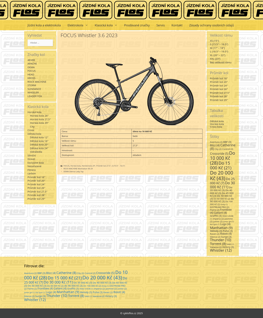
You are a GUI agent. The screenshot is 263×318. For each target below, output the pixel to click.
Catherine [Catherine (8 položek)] (222, 147)
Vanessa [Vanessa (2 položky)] (216, 247)
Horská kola (75, 165)
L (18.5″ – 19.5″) (219, 51)
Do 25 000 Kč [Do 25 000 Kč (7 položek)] (222, 181)
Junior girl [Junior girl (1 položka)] (228, 221)
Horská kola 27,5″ (40, 119)
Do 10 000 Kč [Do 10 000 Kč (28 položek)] (222, 158)
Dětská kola (34, 133)
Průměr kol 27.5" (103, 165)
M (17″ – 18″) (217, 48)
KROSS (31, 78)
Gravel (31, 159)
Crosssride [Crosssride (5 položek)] (219, 154)
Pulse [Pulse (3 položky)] (228, 230)
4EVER (31, 60)
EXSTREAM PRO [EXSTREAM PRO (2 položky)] (219, 207)
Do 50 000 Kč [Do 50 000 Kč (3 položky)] (37, 285)
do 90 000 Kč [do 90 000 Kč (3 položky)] (222, 200)
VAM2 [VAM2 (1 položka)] (230, 244)
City (32, 126)
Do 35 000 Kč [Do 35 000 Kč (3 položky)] (221, 189)
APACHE (32, 63)
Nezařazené (34, 166)
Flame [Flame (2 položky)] (214, 209)
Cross (31, 130)
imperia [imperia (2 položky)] (218, 218)
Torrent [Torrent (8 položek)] (218, 243)
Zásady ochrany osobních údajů (211, 25)
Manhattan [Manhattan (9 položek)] (221, 227)
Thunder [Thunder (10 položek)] (220, 240)
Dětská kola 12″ (39, 137)
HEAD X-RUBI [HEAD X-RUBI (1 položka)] (86, 289)
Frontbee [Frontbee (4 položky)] (45, 288)
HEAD (31, 74)
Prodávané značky (137, 25)
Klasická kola (108, 25)
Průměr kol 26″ (36, 187)
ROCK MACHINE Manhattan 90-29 (78, 168)
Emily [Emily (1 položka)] (224, 204)
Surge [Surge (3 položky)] (226, 236)
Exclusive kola (36, 162)
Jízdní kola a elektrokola (44, 25)
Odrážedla (36, 151)
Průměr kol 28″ (36, 195)
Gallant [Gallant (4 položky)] (220, 213)
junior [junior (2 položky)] (217, 221)
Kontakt (176, 25)
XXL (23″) (215, 58)
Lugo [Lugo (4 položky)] (225, 224)
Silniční (32, 155)
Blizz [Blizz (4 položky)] (215, 145)
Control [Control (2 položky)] (227, 149)
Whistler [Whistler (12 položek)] (221, 250)
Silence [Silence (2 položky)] (215, 236)
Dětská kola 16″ (39, 141)
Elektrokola (79, 25)
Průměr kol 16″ (36, 177)
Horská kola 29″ (39, 122)
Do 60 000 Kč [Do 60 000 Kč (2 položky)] (222, 198)
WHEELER (33, 92)
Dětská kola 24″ (39, 148)
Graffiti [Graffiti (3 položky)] (216, 215)
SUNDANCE (34, 89)
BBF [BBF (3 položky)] (227, 141)
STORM (32, 85)
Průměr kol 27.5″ (37, 191)
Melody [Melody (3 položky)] (216, 230)
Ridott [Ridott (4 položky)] (226, 234)
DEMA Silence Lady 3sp (74, 171)
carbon (32, 173)
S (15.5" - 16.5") (118, 165)
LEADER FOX (35, 96)
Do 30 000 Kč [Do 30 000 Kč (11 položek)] (222, 184)
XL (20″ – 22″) (217, 55)
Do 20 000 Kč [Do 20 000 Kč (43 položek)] (221, 175)
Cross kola (216, 126)
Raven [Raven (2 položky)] (215, 233)
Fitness (32, 170)
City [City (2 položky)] (218, 149)
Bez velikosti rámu (220, 62)
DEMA (31, 67)
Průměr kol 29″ (36, 198)
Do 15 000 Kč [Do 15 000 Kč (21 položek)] (220, 165)
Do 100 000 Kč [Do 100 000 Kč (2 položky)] (92, 285)
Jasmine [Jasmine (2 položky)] (111, 288)
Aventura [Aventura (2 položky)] (216, 141)
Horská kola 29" (88, 165)
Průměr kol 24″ (36, 184)
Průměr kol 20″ (36, 180)
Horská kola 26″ (39, 115)
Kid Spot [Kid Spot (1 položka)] (215, 224)
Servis (160, 25)
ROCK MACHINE (37, 81)
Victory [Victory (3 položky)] (228, 247)
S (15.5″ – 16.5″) (219, 44)
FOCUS (66, 165)
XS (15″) (214, 40)
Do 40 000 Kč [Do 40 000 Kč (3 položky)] (221, 191)
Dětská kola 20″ (39, 144)
